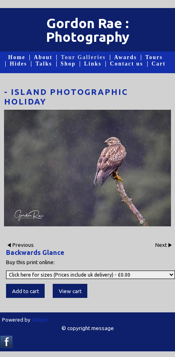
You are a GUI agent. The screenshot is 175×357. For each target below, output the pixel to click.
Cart (159, 64)
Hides (18, 64)
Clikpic (39, 319)
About (43, 57)
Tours (154, 57)
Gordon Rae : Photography (88, 29)
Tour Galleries (83, 57)
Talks (43, 64)
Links (92, 64)
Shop (68, 64)
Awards (125, 57)
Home (16, 57)
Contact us (126, 64)
